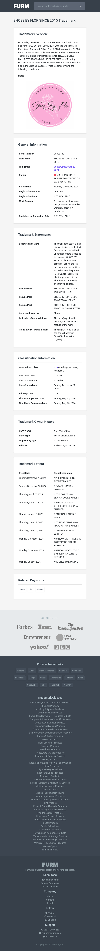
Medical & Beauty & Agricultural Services (50, 783)
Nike (43, 685)
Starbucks (32, 685)
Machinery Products (50, 776)
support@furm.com (50, 933)
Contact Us (50, 936)
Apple (31, 671)
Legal (50, 903)
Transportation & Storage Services (50, 836)
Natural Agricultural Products (50, 796)
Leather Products (50, 766)
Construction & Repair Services (50, 722)
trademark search (43, 870)
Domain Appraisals (50, 883)
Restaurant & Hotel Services (50, 816)
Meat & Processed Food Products (50, 779)
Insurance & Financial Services (50, 756)
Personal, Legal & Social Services (50, 809)
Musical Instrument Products (50, 793)
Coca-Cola (76, 671)
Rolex (80, 678)
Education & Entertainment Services (50, 729)
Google (32, 678)
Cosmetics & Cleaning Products (50, 726)
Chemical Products (50, 706)
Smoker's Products (50, 826)
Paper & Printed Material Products (50, 806)
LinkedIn (50, 920)
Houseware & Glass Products (50, 752)
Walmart (67, 685)
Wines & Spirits (50, 846)
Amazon (20, 671)
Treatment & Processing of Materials (50, 839)
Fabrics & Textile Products (50, 736)
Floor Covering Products (50, 742)
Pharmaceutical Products (50, 813)
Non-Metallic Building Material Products (50, 799)
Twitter (50, 913)
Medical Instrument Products (50, 786)
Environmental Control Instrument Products (50, 732)
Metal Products (50, 789)
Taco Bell (54, 685)
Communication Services (50, 712)
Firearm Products (50, 739)
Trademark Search (50, 879)
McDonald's (55, 678)
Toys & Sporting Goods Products (50, 833)
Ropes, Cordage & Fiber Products (50, 819)
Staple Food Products (50, 829)
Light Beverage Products (50, 769)
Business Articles (50, 886)
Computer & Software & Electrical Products (50, 716)
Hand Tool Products (50, 749)
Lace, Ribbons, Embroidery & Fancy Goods (50, 763)
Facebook (19, 678)
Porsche (69, 678)
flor (31, 589)
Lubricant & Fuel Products (50, 773)
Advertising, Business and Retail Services (50, 702)
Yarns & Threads (50, 849)
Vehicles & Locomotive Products (50, 843)
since (22, 589)
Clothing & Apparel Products (50, 709)
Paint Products (50, 803)
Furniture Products (50, 746)
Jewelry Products (50, 759)
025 (56, 367)
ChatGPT (63, 671)
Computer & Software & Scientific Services (50, 719)
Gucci (43, 678)
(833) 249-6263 (50, 929)
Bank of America (46, 671)
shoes (40, 589)
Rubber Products (50, 823)
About (50, 896)
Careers (50, 899)
